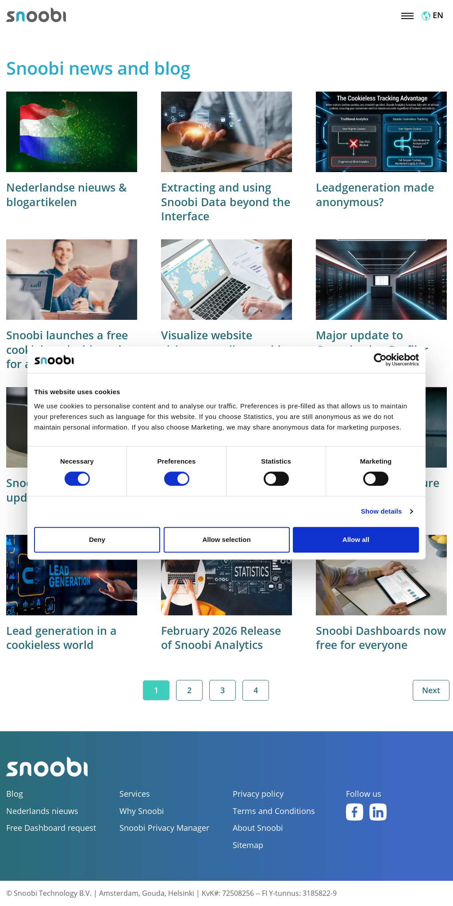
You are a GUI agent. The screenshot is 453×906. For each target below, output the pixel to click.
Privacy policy (258, 794)
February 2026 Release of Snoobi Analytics (221, 638)
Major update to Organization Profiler (372, 342)
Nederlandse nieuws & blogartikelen (66, 194)
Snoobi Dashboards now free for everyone (381, 638)
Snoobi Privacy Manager (164, 828)
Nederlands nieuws (42, 811)
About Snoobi (258, 828)
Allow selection (226, 539)
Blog (14, 794)
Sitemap (248, 845)
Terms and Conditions (274, 811)
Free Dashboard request (51, 828)
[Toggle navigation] (407, 15)
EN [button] (432, 15)
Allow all (355, 539)
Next (431, 690)
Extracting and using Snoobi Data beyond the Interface (225, 201)
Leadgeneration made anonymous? (375, 194)
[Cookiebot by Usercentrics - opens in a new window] (380, 359)
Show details (381, 511)
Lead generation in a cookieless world (61, 638)
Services (134, 794)
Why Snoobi (141, 811)
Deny (97, 539)
